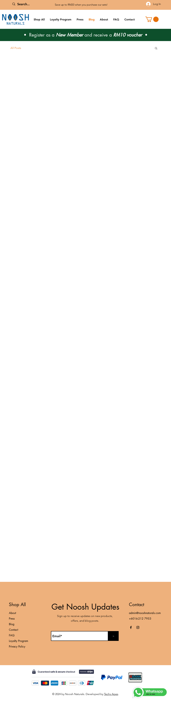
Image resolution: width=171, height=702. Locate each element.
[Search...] (34, 4)
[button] (152, 19)
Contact (13, 630)
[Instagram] (138, 627)
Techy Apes (111, 694)
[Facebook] (131, 627)
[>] (113, 636)
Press (12, 618)
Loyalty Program (18, 641)
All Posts (15, 48)
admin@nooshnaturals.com (145, 613)
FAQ (11, 635)
